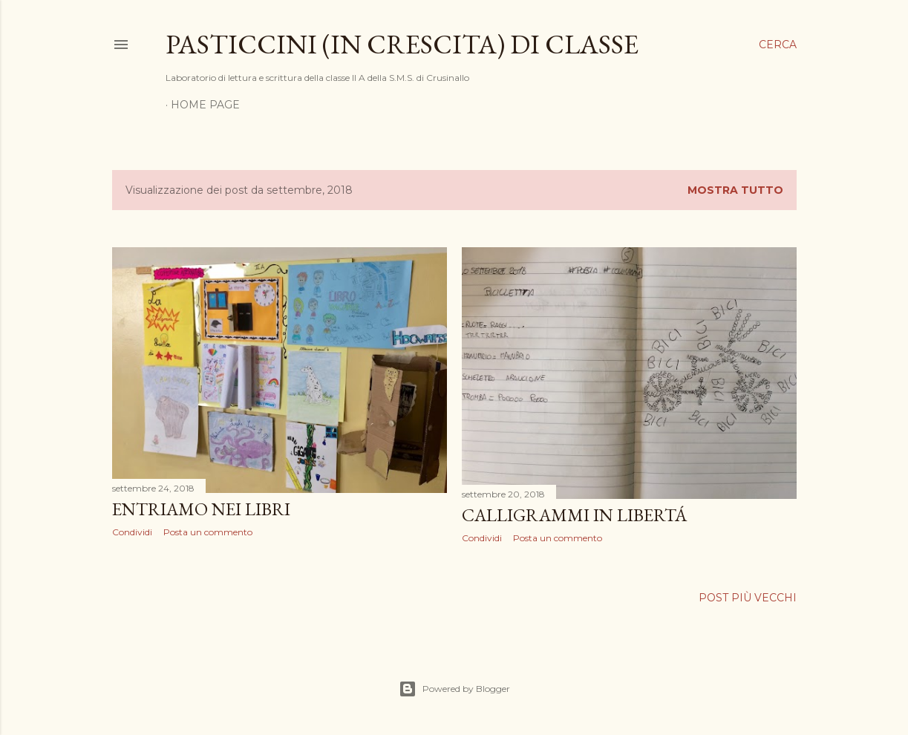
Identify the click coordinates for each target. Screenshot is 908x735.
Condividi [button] (132, 532)
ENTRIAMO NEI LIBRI (201, 508)
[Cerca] (778, 44)
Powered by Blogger (454, 689)
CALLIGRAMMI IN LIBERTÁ (574, 514)
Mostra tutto (735, 190)
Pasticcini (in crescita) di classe (402, 44)
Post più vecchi (748, 597)
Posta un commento (207, 532)
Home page (205, 104)
